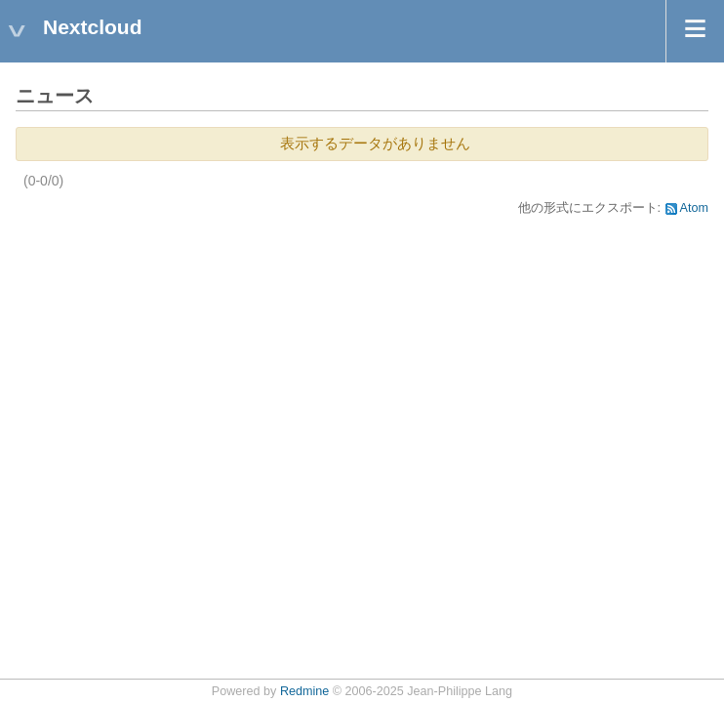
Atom (694, 208)
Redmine (304, 691)
